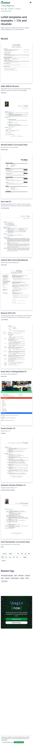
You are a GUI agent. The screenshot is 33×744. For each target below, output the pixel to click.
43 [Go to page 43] (10, 557)
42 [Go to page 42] (6, 557)
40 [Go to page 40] (29, 554)
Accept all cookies (18, 742)
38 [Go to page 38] (21, 554)
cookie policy (4, 740)
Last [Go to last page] (4, 560)
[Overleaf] (5, 2)
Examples (17, 9)
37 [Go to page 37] (18, 554)
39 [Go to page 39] (25, 554)
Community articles (6, 11)
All (5, 9)
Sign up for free (16, 619)
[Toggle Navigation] (30, 2)
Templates (11, 9)
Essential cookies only (7, 742)
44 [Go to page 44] (13, 557)
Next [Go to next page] (25, 557)
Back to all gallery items (7, 5)
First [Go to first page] (4, 554)
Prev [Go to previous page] (10, 554)
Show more (4, 581)
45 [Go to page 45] (17, 557)
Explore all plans (16, 622)
